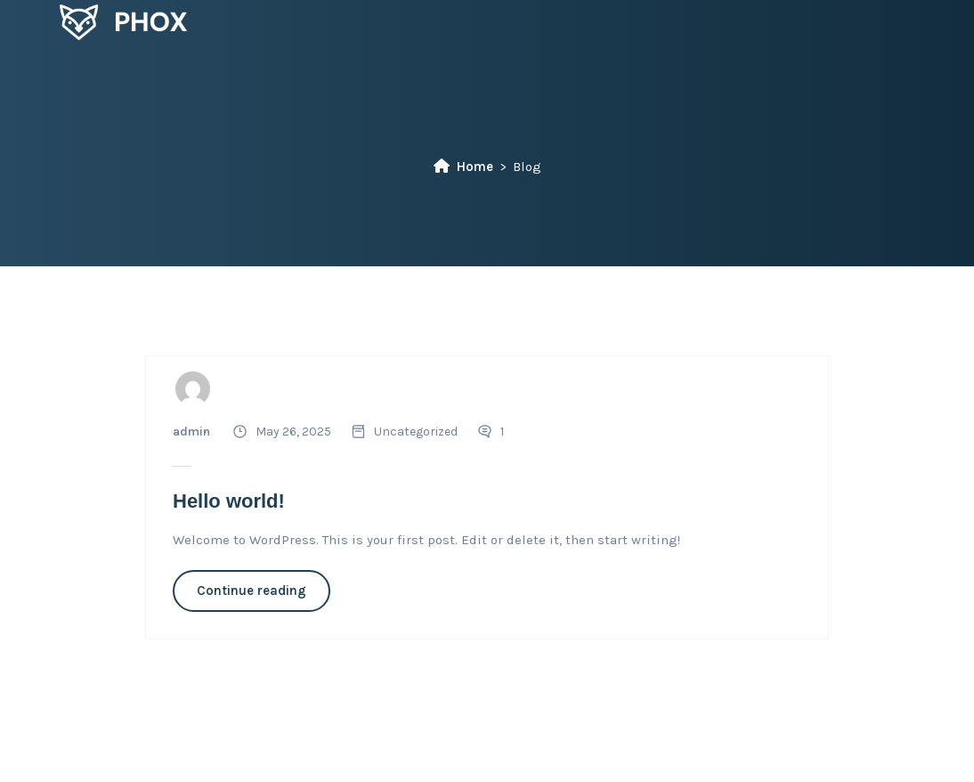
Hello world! (229, 501)
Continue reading (251, 590)
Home (463, 167)
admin (191, 431)
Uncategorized (416, 431)
